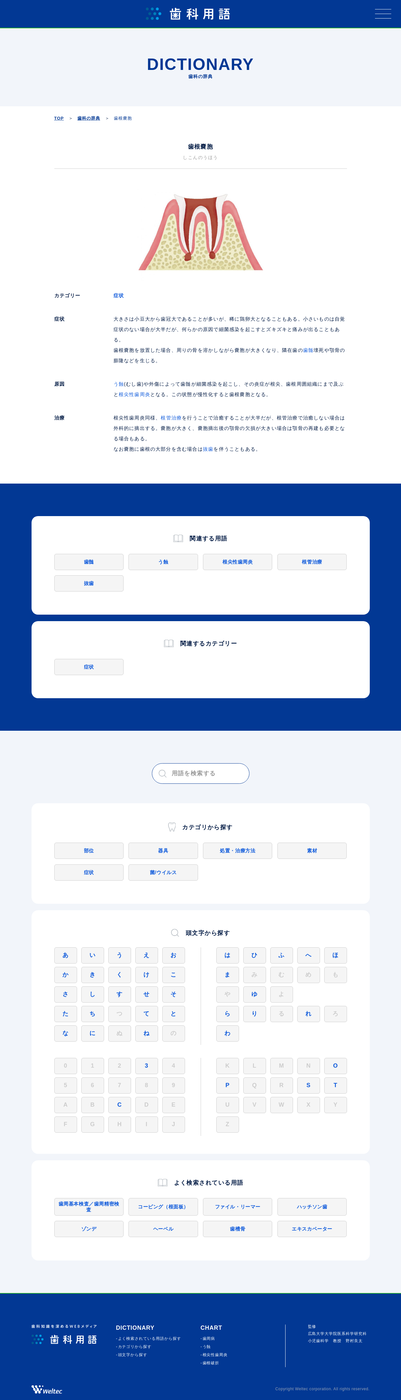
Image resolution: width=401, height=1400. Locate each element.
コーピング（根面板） (163, 1206)
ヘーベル (163, 1229)
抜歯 (208, 449)
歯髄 (308, 350)
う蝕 (119, 384)
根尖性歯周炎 (134, 394)
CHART (211, 1328)
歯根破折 (211, 1363)
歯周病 (209, 1338)
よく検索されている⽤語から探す (149, 1338)
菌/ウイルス (163, 872)
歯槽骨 (237, 1229)
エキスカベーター (312, 1229)
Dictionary (135, 1328)
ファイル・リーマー (238, 1206)
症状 (119, 295)
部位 (89, 850)
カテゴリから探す (135, 1346)
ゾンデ (89, 1229)
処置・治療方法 (237, 850)
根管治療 (171, 417)
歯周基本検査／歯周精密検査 (89, 1206)
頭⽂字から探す (133, 1355)
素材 (312, 850)
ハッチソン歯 (312, 1206)
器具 (163, 850)
